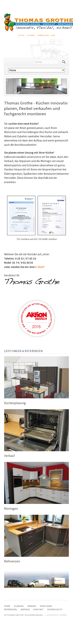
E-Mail (39, 267)
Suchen (64, 62)
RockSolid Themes (57, 615)
